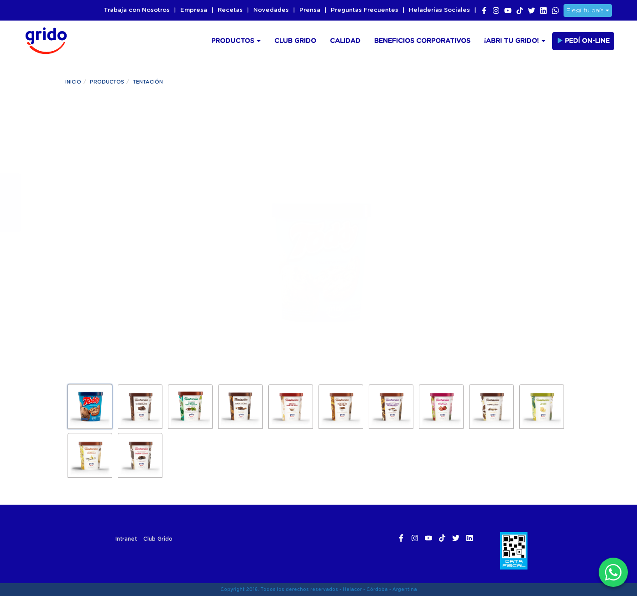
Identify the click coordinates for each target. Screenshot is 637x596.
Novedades (271, 10)
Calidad (345, 41)
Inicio (73, 81)
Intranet (126, 539)
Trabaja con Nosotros (137, 10)
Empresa (193, 10)
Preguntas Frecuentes (364, 10)
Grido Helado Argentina (43, 39)
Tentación (148, 81)
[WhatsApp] (613, 572)
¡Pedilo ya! (129, 254)
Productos (236, 41)
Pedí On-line (583, 40)
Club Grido (295, 41)
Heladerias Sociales (439, 10)
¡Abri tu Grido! (514, 41)
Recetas (230, 10)
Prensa (309, 10)
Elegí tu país (587, 10)
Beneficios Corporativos (422, 41)
